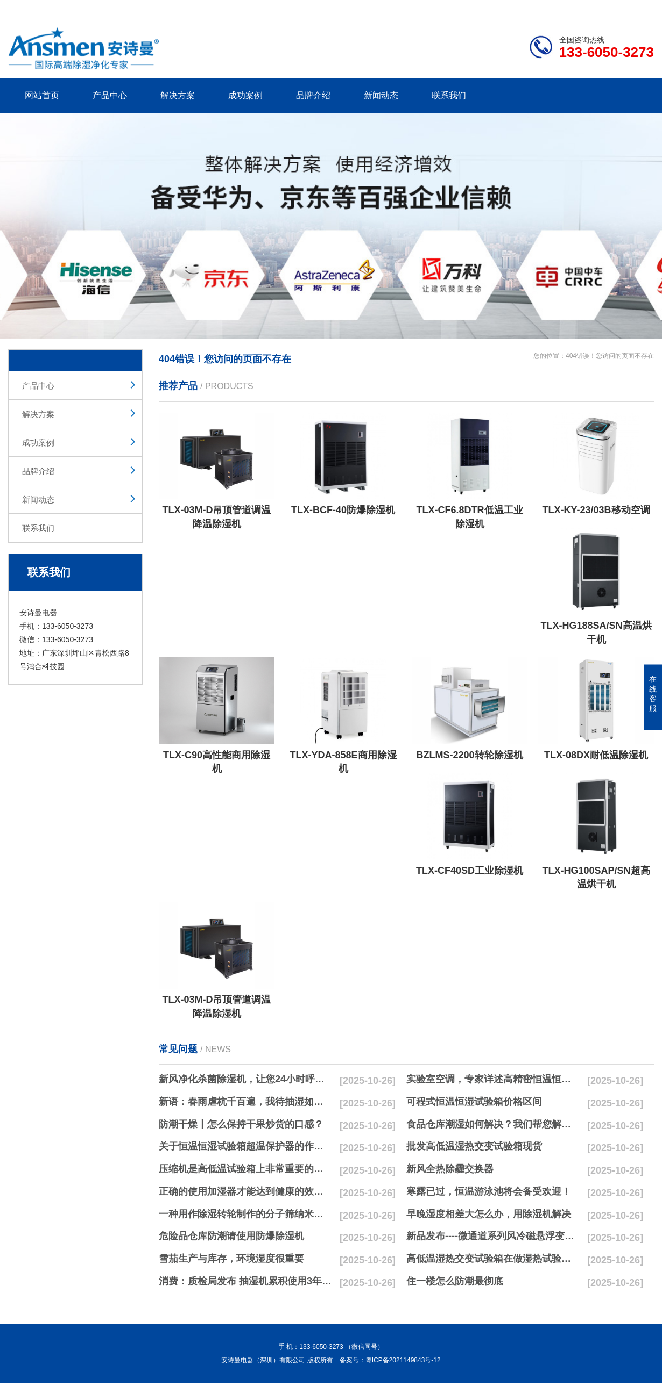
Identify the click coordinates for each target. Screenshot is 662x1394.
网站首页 (42, 95)
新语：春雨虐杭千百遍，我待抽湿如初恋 (245, 1101)
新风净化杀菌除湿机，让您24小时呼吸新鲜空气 (245, 1079)
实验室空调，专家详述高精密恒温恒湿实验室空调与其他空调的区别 (493, 1079)
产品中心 (110, 95)
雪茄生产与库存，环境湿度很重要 (231, 1258)
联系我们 (449, 95)
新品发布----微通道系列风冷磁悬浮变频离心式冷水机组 (493, 1236)
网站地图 (592, 8)
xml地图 (640, 8)
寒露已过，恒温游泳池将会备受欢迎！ (488, 1191)
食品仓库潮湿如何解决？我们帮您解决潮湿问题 (493, 1124)
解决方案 (177, 95)
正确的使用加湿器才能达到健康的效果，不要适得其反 (245, 1191)
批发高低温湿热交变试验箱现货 (474, 1146)
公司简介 (491, 8)
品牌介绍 (313, 95)
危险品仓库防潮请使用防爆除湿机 (231, 1236)
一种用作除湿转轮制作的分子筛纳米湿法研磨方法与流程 (245, 1214)
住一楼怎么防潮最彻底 (454, 1281)
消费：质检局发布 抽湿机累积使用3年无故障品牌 (245, 1281)
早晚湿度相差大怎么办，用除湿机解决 (488, 1214)
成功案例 (245, 95)
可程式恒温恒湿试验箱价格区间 (474, 1101)
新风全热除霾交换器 (450, 1168)
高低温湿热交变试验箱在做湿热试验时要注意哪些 (493, 1258)
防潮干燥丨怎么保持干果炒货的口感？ (241, 1124)
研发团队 (541, 8)
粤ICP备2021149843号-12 (403, 1360)
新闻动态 (381, 95)
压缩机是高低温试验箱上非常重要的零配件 (245, 1168)
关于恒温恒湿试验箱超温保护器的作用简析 (245, 1146)
